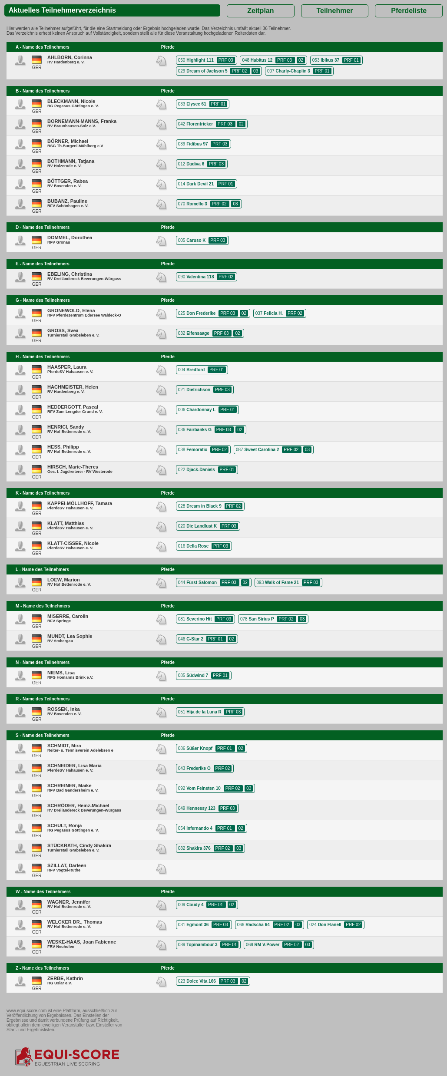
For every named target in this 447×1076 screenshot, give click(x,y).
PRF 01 (351, 60)
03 (255, 71)
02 (300, 60)
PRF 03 (226, 60)
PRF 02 (240, 71)
